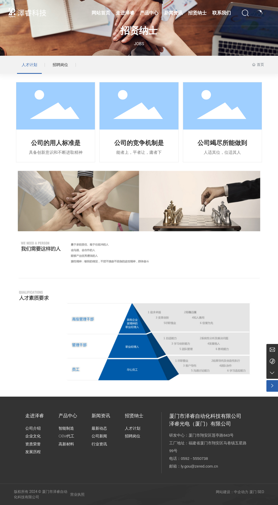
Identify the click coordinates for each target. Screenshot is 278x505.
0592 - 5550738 (194, 458)
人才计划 (29, 64)
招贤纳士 (139, 30)
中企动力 (241, 492)
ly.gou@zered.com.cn (199, 466)
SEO (260, 492)
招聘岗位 (60, 64)
